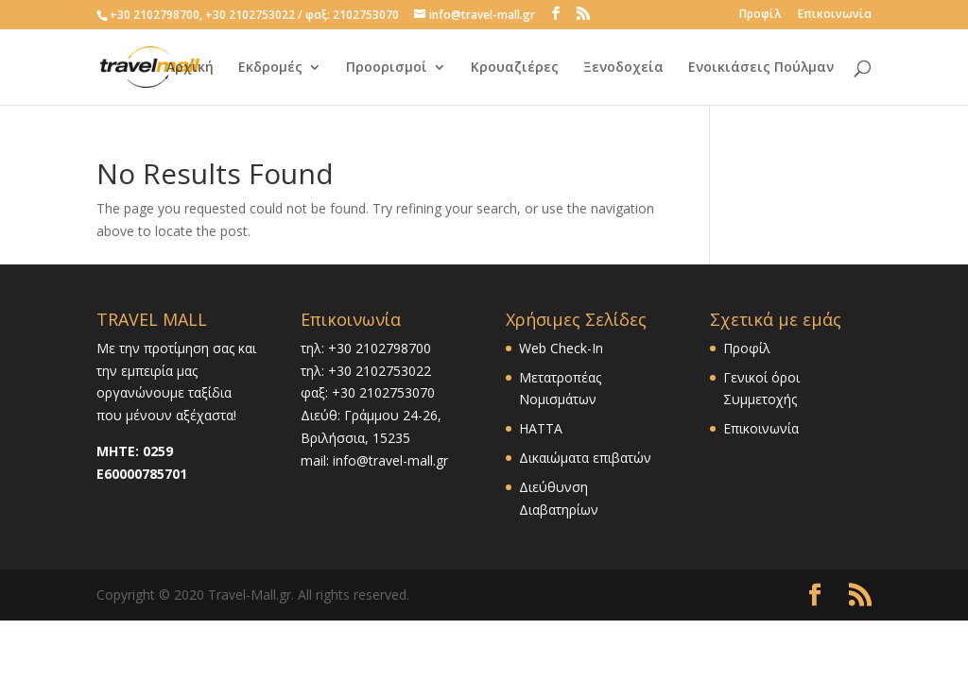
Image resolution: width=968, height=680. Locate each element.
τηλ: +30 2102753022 (366, 371)
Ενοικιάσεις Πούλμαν (761, 67)
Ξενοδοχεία (623, 67)
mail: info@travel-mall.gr (374, 460)
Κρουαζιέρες (515, 67)
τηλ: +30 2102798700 (366, 348)
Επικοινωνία (835, 15)
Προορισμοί (386, 67)
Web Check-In (561, 348)
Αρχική (190, 67)
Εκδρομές (270, 67)
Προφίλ (760, 15)
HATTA (540, 428)
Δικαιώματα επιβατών (585, 458)
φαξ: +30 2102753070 (368, 392)
